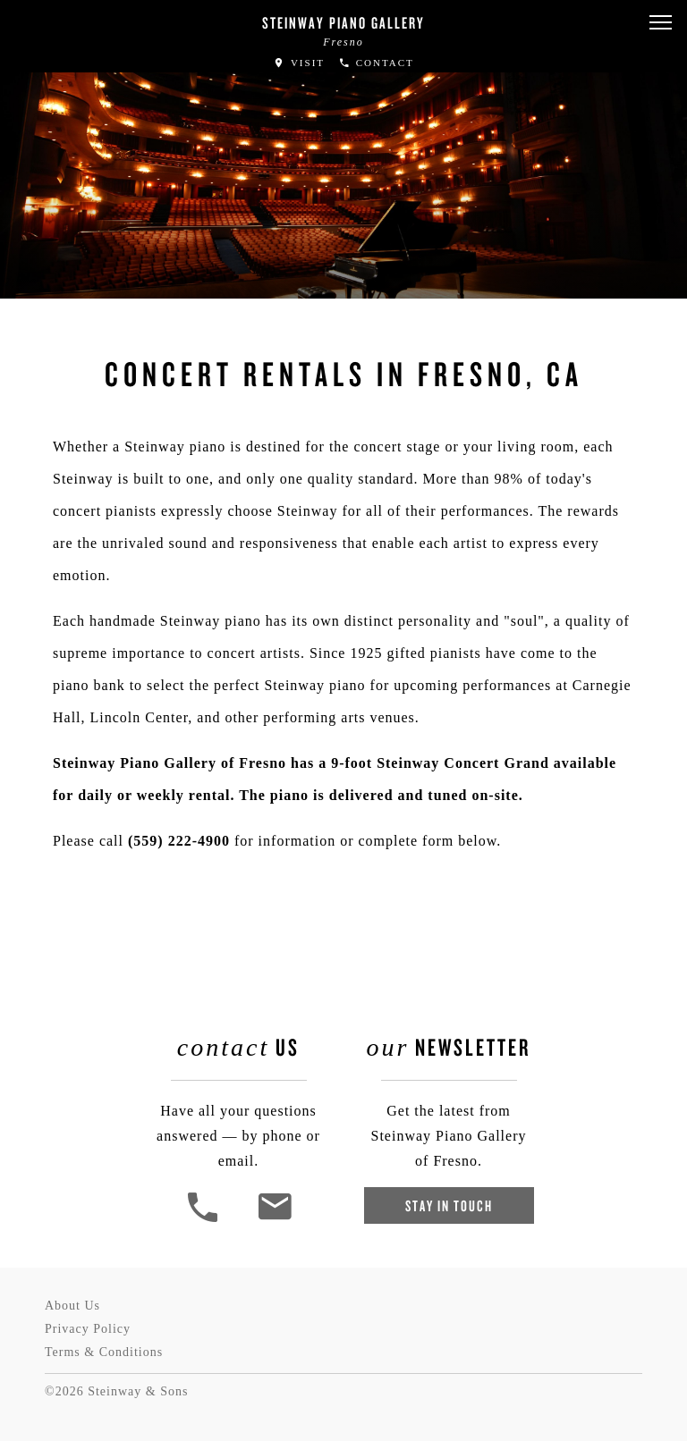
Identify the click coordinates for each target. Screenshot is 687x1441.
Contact (376, 62)
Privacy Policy (88, 1329)
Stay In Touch (449, 1205)
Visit (299, 62)
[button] (660, 23)
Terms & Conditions (104, 1352)
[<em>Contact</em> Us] (274, 1219)
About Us (72, 1305)
